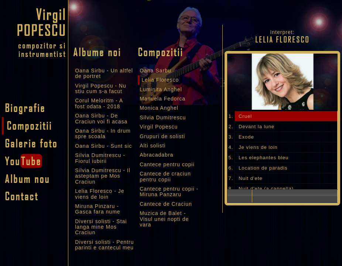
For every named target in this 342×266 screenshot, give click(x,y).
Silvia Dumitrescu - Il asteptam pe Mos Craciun (102, 176)
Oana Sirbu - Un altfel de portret (104, 73)
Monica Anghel (159, 108)
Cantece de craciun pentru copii (165, 176)
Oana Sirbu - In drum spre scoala (103, 133)
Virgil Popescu (159, 127)
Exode (246, 137)
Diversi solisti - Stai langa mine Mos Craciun (101, 227)
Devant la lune (256, 126)
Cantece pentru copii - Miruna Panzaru (169, 191)
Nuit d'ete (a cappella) (266, 188)
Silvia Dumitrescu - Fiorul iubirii (100, 158)
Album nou (27, 178)
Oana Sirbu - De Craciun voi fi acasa (101, 118)
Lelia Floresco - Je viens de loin (99, 194)
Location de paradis (263, 168)
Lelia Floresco (160, 80)
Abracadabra (156, 155)
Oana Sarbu (155, 71)
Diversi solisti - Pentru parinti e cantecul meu (104, 244)
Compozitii (29, 125)
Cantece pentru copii (167, 164)
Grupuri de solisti (162, 136)
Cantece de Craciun (166, 204)
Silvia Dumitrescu (163, 117)
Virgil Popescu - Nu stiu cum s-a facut (100, 88)
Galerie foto (31, 143)
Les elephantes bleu (263, 157)
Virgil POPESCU (41, 22)
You (23, 161)
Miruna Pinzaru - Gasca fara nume (97, 209)
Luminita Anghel (161, 89)
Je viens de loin (258, 147)
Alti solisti (152, 146)
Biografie (25, 108)
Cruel (245, 116)
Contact (21, 196)
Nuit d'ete (251, 178)
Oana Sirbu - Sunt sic (103, 146)
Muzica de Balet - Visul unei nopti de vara (164, 219)
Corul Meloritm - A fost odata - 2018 (99, 103)
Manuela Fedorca (162, 99)
